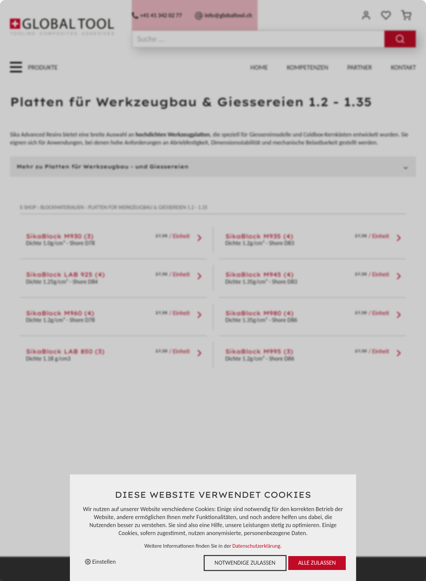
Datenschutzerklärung (256, 546)
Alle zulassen (317, 562)
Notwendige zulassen (245, 562)
